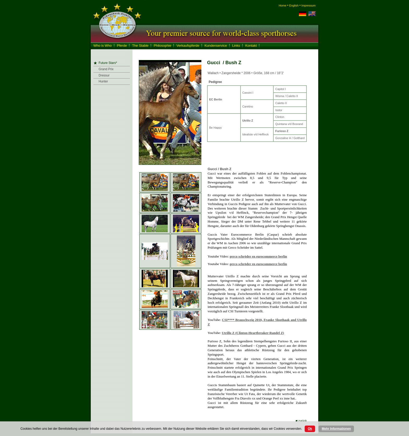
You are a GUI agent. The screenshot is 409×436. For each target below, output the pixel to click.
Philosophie (162, 45)
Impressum (309, 5)
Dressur (104, 75)
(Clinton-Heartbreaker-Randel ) (253, 333)
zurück (302, 420)
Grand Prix (106, 69)
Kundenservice (215, 45)
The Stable (140, 45)
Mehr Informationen (336, 429)
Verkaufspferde (187, 45)
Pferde (122, 45)
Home (282, 5)
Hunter (103, 81)
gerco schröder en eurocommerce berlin (258, 256)
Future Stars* (108, 63)
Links (236, 45)
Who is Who (102, 45)
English (294, 5)
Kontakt (251, 45)
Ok (310, 429)
